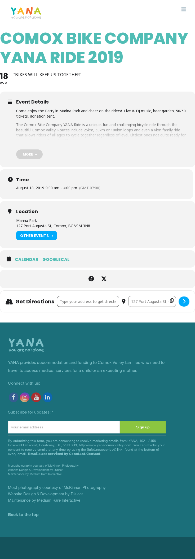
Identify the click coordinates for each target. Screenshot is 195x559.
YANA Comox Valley (38, 12)
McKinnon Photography (63, 465)
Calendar (26, 259)
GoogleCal (55, 259)
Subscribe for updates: (30, 411)
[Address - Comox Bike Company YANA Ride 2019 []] (88, 301)
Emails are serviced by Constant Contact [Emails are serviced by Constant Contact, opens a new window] (64, 454)
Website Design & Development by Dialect (35, 469)
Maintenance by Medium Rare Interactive (35, 474)
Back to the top (23, 514)
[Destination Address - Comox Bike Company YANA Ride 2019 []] (152, 301)
